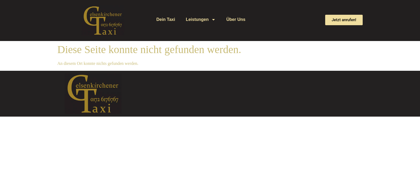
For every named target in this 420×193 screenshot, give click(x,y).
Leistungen (201, 19)
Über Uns (235, 19)
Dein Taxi (165, 19)
